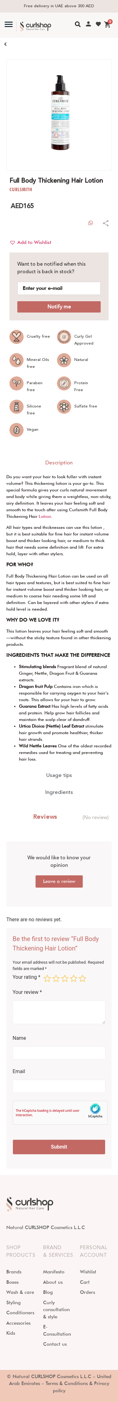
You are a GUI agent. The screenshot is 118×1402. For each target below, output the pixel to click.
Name (19, 1038)
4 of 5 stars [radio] (73, 978)
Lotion (45, 516)
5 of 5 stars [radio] (82, 978)
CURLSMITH (20, 189)
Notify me (59, 307)
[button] (30, 242)
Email (19, 1071)
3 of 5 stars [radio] (65, 978)
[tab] (59, 463)
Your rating (26, 977)
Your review (27, 992)
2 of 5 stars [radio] (56, 978)
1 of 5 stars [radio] (47, 978)
